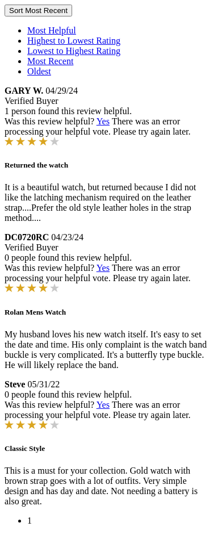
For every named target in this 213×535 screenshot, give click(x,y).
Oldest (39, 71)
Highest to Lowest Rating (73, 40)
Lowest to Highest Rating (73, 51)
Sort (38, 10)
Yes (103, 121)
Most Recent (50, 61)
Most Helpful (51, 30)
